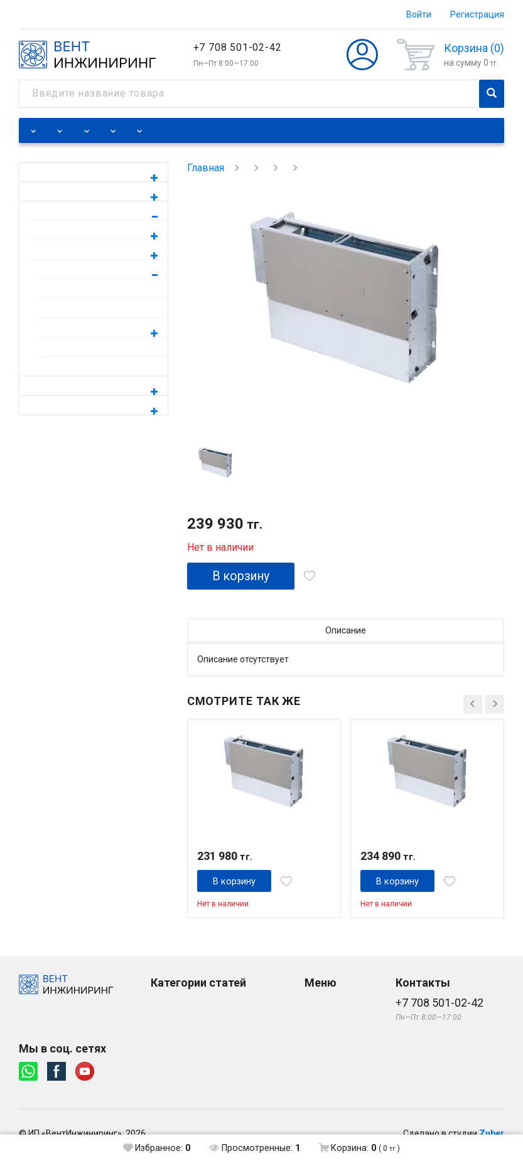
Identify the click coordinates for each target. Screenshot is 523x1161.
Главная (205, 168)
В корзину (243, 576)
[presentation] (472, 702)
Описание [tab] (345, 631)
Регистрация (477, 14)
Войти (418, 14)
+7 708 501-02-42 (237, 47)
